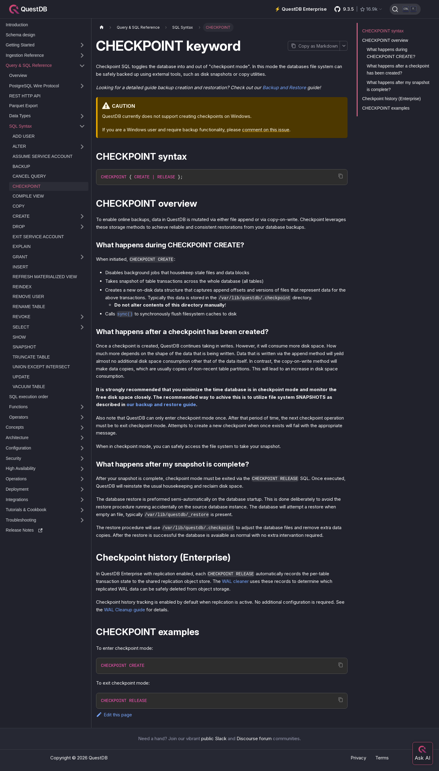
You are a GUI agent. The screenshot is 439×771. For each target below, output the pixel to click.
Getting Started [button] (20, 44)
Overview (18, 75)
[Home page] (101, 27)
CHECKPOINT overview (385, 40)
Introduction (17, 24)
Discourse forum (254, 738)
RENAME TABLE (28, 306)
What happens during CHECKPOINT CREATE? (391, 53)
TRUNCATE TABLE (31, 357)
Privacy (358, 758)
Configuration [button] (18, 448)
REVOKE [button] (21, 316)
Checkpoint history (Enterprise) (391, 98)
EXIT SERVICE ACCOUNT (38, 236)
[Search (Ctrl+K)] (405, 9)
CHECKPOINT (26, 186)
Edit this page (114, 715)
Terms (382, 758)
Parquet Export (23, 105)
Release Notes (24, 530)
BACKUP (21, 166)
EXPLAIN (21, 246)
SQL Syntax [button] (20, 126)
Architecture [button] (17, 437)
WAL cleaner (235, 581)
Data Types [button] (20, 115)
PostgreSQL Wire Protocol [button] (34, 85)
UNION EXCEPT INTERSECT (41, 366)
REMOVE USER (28, 296)
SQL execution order (28, 396)
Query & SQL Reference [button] (29, 65)
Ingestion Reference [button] (25, 55)
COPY (18, 206)
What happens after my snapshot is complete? (398, 86)
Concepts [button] (15, 427)
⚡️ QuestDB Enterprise (301, 9)
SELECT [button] (20, 327)
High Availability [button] (21, 468)
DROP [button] (18, 226)
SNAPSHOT (24, 346)
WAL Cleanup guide (124, 610)
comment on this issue (265, 130)
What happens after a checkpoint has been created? (398, 69)
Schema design (20, 34)
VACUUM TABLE (28, 386)
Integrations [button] (17, 499)
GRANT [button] (19, 256)
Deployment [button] (17, 489)
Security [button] (13, 458)
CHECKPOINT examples (385, 108)
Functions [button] (18, 406)
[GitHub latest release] (358, 9)
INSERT (20, 266)
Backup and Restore (284, 87)
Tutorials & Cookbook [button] (26, 509)
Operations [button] (16, 478)
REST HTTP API (25, 95)
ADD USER (23, 136)
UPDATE (21, 376)
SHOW (19, 337)
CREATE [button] (21, 216)
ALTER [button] (19, 146)
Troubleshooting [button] (21, 520)
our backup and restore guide (161, 404)
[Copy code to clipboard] (340, 176)
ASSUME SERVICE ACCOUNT (42, 156)
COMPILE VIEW (28, 196)
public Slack (214, 738)
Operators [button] (18, 417)
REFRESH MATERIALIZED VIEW (44, 276)
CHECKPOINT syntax (383, 30)
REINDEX (21, 286)
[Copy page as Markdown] (314, 46)
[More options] (344, 46)
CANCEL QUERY (29, 176)
